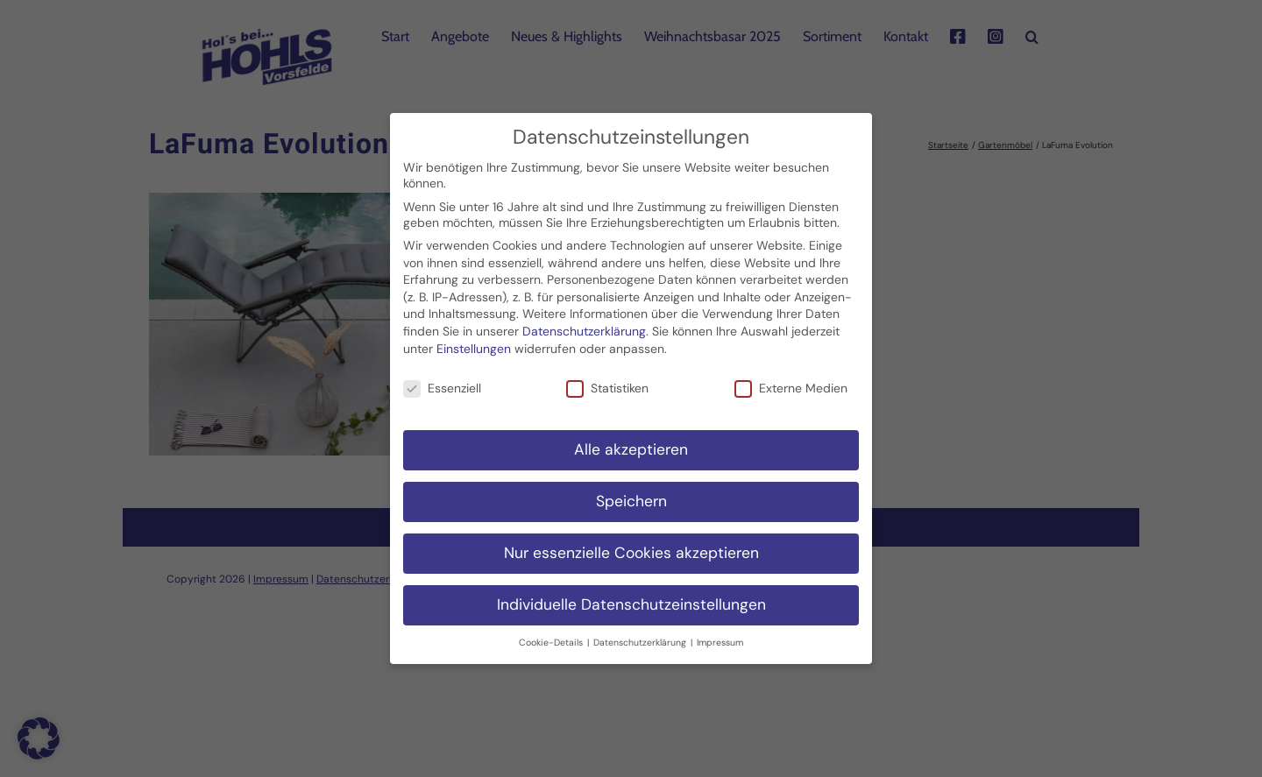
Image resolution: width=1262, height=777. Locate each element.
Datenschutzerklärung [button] (641, 633)
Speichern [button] (631, 492)
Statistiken (607, 379)
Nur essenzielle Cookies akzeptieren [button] (631, 544)
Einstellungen (473, 339)
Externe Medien (790, 379)
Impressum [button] (720, 633)
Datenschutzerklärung (584, 322)
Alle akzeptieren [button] (631, 440)
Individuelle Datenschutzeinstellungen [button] (631, 595)
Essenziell (442, 379)
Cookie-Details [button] (552, 633)
